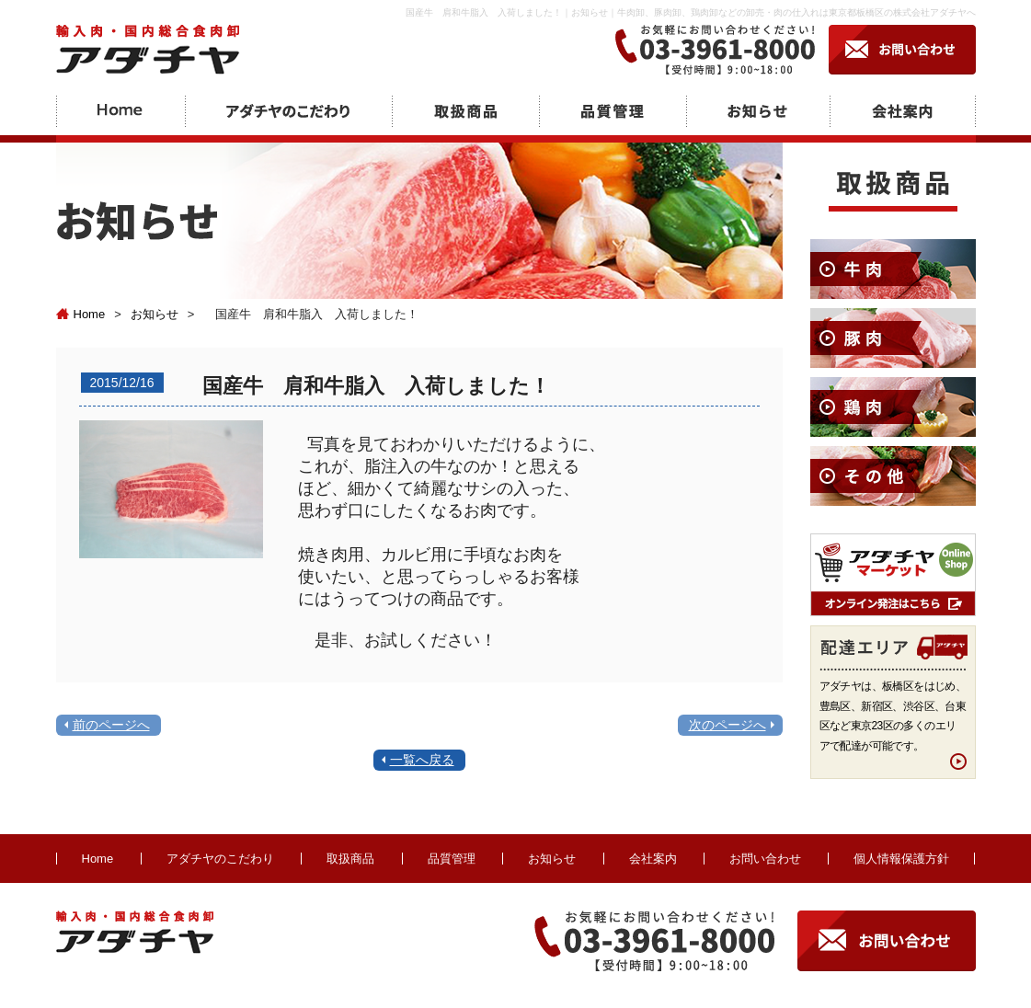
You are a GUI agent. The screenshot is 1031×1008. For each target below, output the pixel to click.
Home (81, 314)
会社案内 (653, 859)
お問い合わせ (765, 859)
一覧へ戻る (422, 759)
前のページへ (111, 724)
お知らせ (154, 314)
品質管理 (451, 859)
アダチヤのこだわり (220, 859)
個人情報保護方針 (901, 859)
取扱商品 (350, 859)
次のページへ (727, 724)
